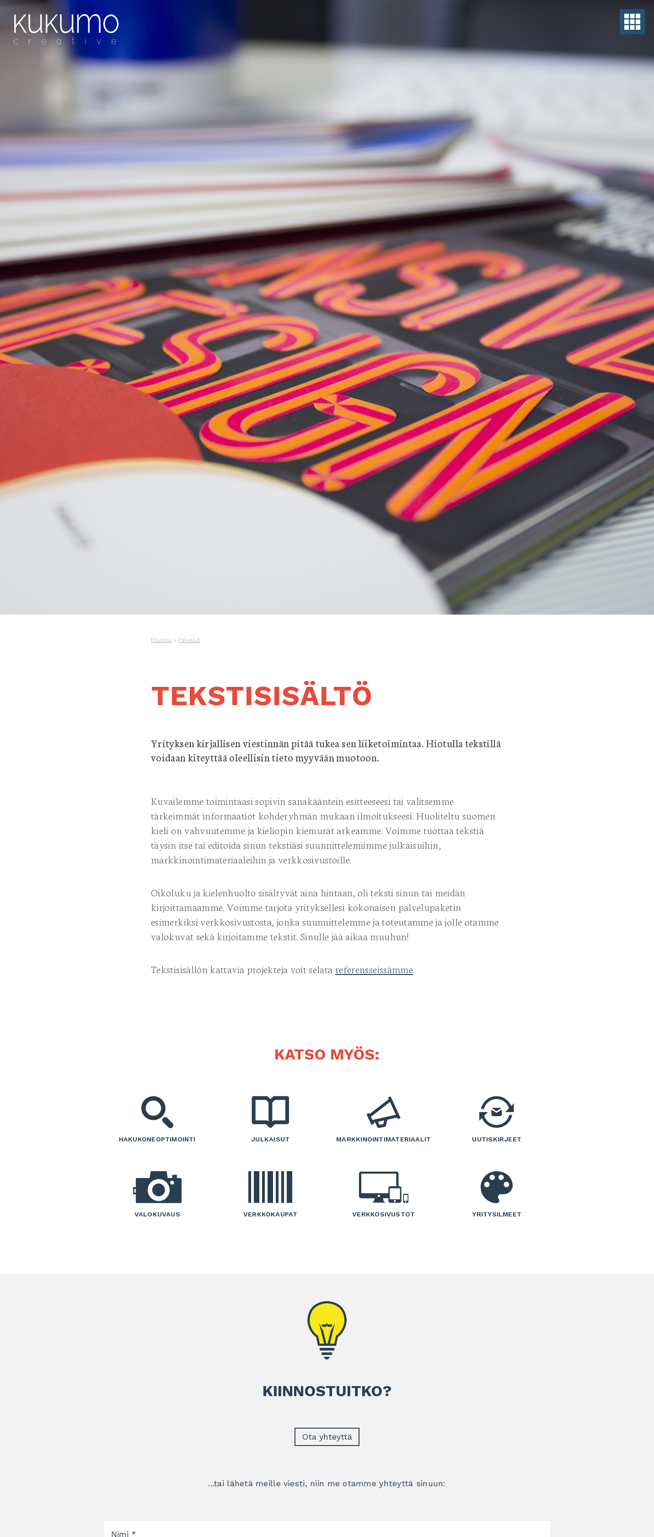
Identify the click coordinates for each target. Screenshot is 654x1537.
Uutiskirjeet (497, 1119)
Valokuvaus (157, 1194)
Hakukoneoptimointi (157, 1119)
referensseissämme (374, 969)
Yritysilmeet (497, 1194)
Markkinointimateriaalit (383, 1119)
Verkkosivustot (383, 1194)
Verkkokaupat (270, 1194)
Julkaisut (270, 1119)
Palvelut (189, 640)
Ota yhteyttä (327, 1436)
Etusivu (161, 640)
